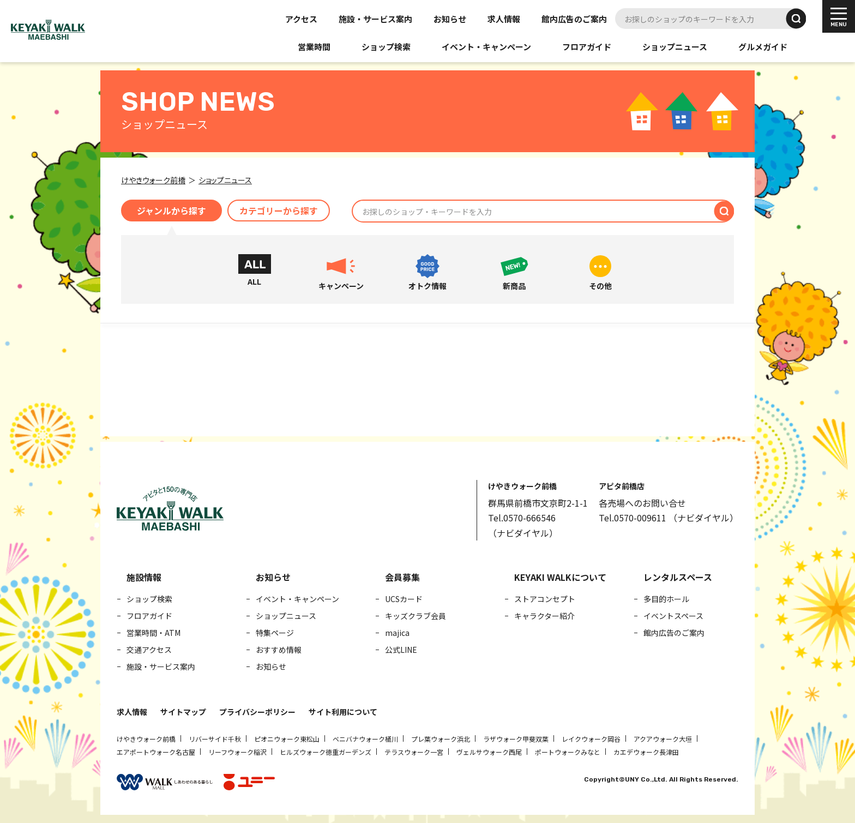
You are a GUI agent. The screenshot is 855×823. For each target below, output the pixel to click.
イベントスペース (673, 615)
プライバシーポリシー (257, 711)
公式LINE (401, 649)
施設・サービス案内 (375, 19)
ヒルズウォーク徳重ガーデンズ (325, 751)
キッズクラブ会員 (415, 615)
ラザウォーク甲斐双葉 (516, 738)
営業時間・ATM (153, 632)
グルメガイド (762, 46)
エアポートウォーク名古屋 (156, 751)
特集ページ (275, 632)
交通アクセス (149, 649)
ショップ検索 (386, 46)
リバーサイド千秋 (215, 738)
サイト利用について (343, 711)
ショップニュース (674, 46)
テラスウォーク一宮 (413, 751)
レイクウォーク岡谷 (591, 738)
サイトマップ (183, 711)
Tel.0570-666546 (522, 517)
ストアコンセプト (544, 598)
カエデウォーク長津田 (646, 751)
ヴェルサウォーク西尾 (489, 751)
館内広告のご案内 (574, 19)
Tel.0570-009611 (632, 517)
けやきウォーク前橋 (146, 738)
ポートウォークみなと (567, 751)
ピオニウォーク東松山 (287, 738)
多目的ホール (666, 598)
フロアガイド (586, 46)
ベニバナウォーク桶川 (365, 738)
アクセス (301, 19)
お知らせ (449, 19)
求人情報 (503, 19)
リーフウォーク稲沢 (237, 751)
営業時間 (314, 46)
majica (397, 632)
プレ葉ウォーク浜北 (440, 738)
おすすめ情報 (279, 649)
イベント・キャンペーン (486, 46)
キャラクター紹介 (544, 615)
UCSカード (404, 598)
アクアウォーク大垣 (663, 738)
